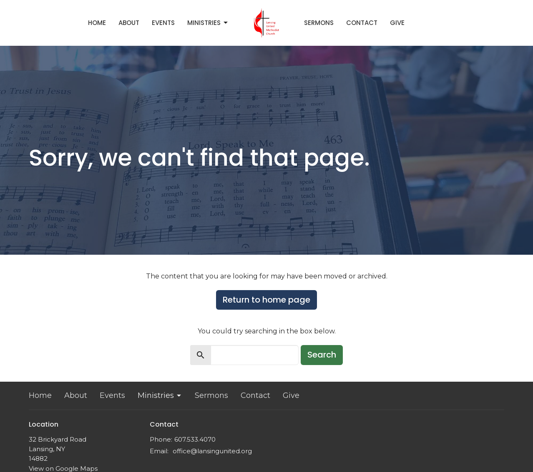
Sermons (319, 22)
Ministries (208, 22)
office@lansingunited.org (212, 451)
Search (321, 354)
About (128, 22)
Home (97, 22)
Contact (361, 22)
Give (397, 22)
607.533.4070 (195, 439)
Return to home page (266, 300)
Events (163, 22)
